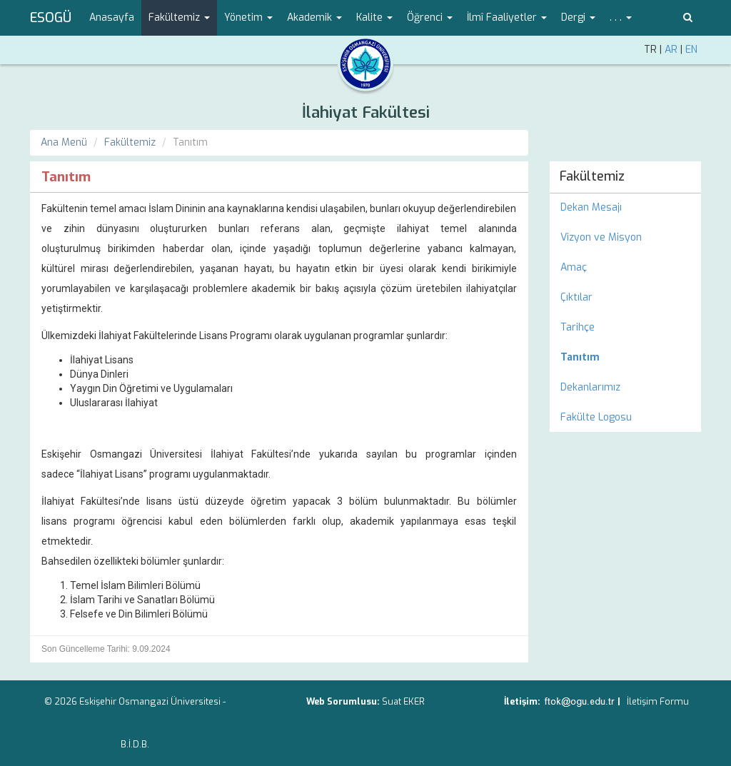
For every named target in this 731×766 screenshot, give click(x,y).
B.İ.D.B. (135, 744)
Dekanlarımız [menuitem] (590, 387)
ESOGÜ (50, 17)
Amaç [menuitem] (573, 267)
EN (691, 49)
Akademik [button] (314, 17)
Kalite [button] (374, 17)
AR (671, 49)
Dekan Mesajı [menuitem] (591, 207)
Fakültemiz (130, 142)
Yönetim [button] (248, 17)
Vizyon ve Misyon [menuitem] (601, 237)
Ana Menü (64, 142)
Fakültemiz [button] (179, 17)
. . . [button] (621, 17)
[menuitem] (626, 357)
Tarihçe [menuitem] (577, 327)
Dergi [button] (578, 17)
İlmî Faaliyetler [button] (507, 17)
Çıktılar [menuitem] (576, 297)
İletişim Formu (658, 701)
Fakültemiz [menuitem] (592, 176)
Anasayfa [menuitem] (111, 17)
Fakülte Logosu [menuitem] (596, 417)
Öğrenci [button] (430, 17)
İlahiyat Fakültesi (366, 112)
